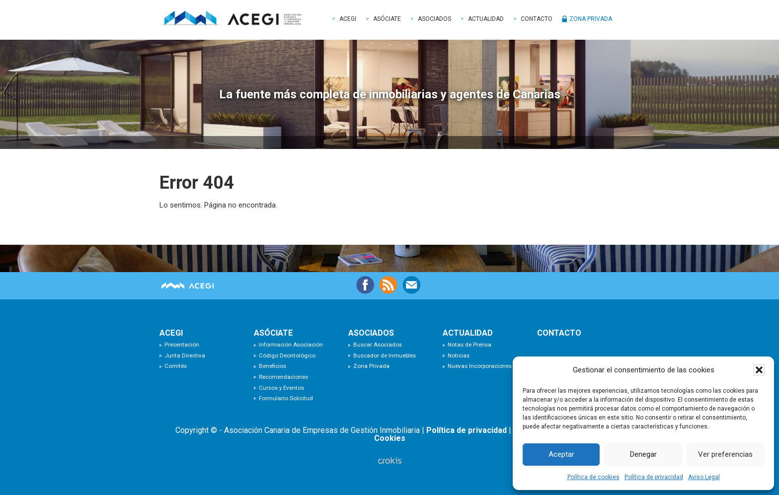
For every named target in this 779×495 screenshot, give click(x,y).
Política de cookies (593, 477)
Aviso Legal (704, 477)
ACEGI (234, 20)
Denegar (643, 454)
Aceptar (561, 454)
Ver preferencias (725, 454)
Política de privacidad (653, 477)
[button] (759, 370)
